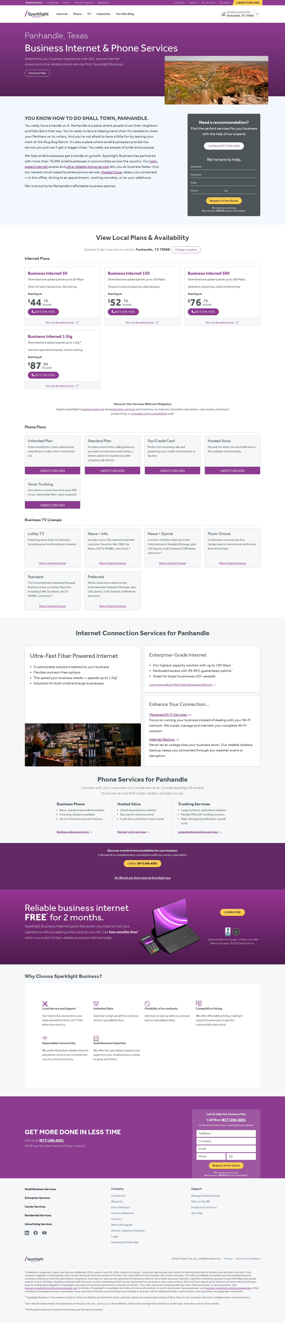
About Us (117, 1201)
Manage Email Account (205, 1195)
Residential (103, 2)
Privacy (228, 1258)
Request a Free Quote (224, 200)
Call (52, 470)
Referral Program (122, 1225)
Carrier (66, 2)
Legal (114, 1236)
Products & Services (204, 1207)
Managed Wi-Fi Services (170, 714)
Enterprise (52, 2)
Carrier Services (35, 1206)
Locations (179, 2)
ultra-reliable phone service (87, 166)
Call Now (224, 146)
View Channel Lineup (52, 563)
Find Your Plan (37, 73)
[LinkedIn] (27, 1233)
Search (225, 2)
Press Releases (120, 1207)
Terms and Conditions (248, 1258)
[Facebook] (35, 1233)
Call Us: (142, 863)
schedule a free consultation (149, 413)
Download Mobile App (125, 1242)
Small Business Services (40, 1189)
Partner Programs (83, 2)
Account (208, 2)
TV (89, 14)
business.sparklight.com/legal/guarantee (228, 1288)
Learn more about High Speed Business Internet (182, 684)
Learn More (232, 912)
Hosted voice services (133, 832)
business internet (93, 409)
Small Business (34, 2)
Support (193, 2)
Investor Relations (122, 1213)
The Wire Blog (125, 14)
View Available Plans (83, 705)
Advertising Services (38, 1224)
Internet (62, 14)
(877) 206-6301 (51, 1140)
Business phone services (74, 832)
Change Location (186, 249)
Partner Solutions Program (128, 1230)
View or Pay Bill (200, 1201)
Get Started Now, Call (83, 716)
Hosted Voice (111, 172)
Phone (77, 14)
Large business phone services (199, 832)
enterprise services (122, 409)
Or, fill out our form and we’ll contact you (143, 878)
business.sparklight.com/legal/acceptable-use (51, 1288)
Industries (103, 14)
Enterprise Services (37, 1198)
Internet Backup (164, 739)
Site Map (196, 1213)
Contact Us (118, 1195)
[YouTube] (44, 1233)
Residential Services (38, 1215)
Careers (116, 1219)
